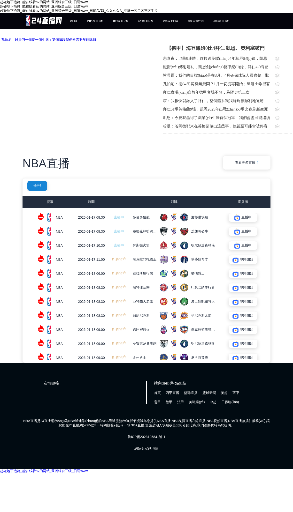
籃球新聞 (209, 393)
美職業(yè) (197, 402)
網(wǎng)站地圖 (146, 448)
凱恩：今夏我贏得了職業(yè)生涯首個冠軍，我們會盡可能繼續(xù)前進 (216, 119)
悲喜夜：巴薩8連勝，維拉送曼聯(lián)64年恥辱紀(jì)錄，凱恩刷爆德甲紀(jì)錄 (215, 59)
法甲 (180, 402)
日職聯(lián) (230, 402)
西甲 (235, 393)
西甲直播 (172, 393)
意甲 (157, 402)
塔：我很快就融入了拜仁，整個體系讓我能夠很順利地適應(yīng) (213, 102)
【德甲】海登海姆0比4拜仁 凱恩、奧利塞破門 (216, 48)
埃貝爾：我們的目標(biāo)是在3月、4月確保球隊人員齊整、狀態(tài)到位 (216, 76)
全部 (37, 186)
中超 (213, 402)
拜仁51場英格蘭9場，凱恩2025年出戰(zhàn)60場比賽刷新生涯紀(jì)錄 (215, 110)
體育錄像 (170, 21)
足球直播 (120, 21)
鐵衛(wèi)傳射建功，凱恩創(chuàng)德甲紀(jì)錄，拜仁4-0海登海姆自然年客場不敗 (216, 68)
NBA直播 (95, 21)
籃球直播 (145, 21)
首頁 (73, 21)
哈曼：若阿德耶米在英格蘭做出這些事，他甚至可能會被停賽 (215, 126)
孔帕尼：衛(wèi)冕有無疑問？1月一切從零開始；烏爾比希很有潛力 (216, 85)
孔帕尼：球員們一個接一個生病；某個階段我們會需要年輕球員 (48, 40)
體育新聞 (196, 21)
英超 (224, 393)
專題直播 (221, 21)
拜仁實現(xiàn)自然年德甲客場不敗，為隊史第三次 (206, 92)
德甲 (169, 402)
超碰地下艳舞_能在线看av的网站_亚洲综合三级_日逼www (44, 471)
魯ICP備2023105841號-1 (146, 437)
